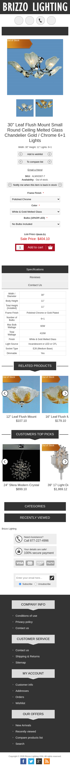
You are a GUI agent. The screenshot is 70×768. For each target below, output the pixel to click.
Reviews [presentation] (35, 277)
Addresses (22, 690)
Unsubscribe (44, 584)
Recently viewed (25, 731)
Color (35, 205)
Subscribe (27, 584)
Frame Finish (34, 193)
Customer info (24, 684)
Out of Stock (9, 377)
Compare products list (29, 737)
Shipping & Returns (27, 656)
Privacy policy (24, 621)
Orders (19, 697)
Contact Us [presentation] (35, 285)
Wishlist (20, 703)
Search (19, 743)
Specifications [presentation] (35, 269)
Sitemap (20, 662)
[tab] (35, 269)
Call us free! (40, 20)
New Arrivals (23, 725)
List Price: (30, 234)
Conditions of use (26, 615)
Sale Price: (28, 239)
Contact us (22, 628)
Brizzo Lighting (9, 528)
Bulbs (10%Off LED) (35, 218)
